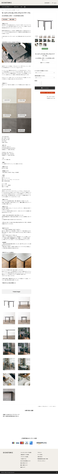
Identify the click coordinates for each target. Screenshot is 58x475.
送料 (21, 6)
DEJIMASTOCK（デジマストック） (13, 414)
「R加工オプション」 (12, 278)
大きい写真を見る (45, 48)
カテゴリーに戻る (52, 406)
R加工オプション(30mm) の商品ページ (9, 282)
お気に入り (45, 60)
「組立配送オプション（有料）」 (15, 238)
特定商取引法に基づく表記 (51, 98)
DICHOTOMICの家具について (7, 6)
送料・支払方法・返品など (51, 96)
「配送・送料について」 (23, 202)
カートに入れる (45, 88)
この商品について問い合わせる (43, 406)
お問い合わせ (16, 6)
